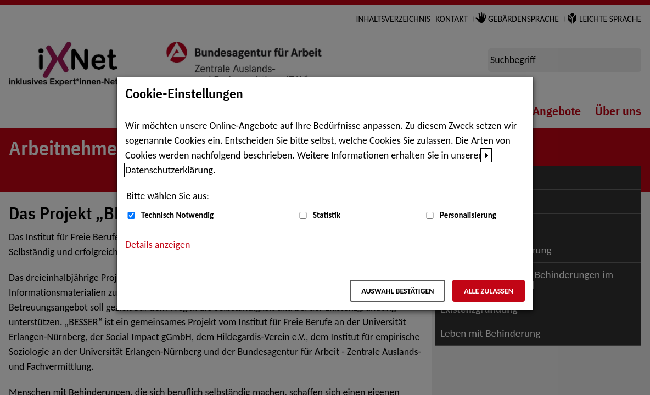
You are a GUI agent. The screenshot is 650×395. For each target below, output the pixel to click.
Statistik (326, 215)
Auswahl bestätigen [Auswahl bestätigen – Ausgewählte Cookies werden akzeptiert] (397, 291)
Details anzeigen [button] (157, 245)
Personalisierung (468, 215)
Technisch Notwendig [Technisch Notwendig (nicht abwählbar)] (177, 215)
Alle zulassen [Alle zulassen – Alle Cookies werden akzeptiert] (488, 291)
